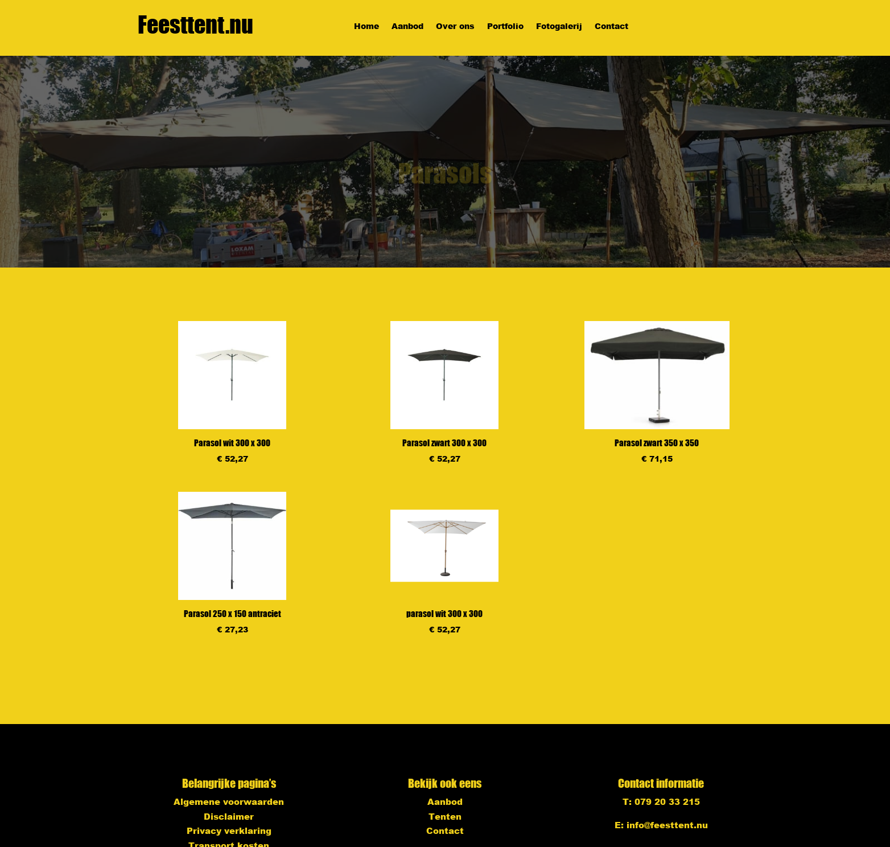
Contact (611, 26)
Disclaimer (229, 816)
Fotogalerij (559, 26)
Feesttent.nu (195, 24)
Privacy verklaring (229, 830)
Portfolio (505, 26)
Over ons (455, 26)
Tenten (445, 816)
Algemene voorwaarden (229, 801)
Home (366, 26)
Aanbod (407, 26)
